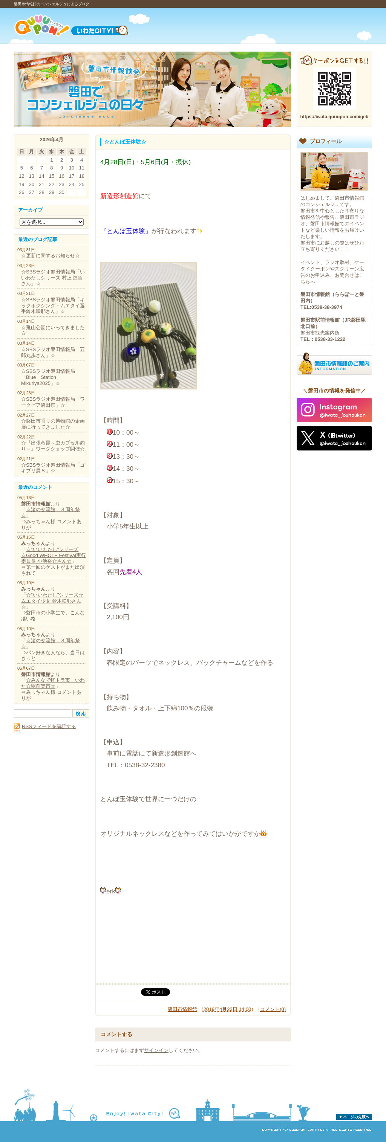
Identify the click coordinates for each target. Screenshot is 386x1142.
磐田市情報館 (182, 1009)
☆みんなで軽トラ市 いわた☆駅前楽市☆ (53, 683)
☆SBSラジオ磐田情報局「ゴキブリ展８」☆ (53, 468)
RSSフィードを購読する (45, 726)
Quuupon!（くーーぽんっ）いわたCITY (81, 25)
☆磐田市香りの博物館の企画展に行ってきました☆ (53, 424)
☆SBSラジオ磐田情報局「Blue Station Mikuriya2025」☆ (48, 377)
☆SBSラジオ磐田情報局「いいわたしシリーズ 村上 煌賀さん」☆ (53, 277)
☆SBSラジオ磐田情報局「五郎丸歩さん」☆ (53, 352)
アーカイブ (30, 210)
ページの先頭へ (354, 1117)
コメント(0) (273, 1009)
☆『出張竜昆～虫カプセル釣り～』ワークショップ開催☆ (53, 446)
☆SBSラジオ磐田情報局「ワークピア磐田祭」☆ (53, 402)
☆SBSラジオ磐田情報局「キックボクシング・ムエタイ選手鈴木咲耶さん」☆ (53, 305)
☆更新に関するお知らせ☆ (50, 255)
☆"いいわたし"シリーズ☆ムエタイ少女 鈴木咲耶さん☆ (52, 600)
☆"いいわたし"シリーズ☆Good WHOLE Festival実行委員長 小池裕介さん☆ (53, 555)
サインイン (156, 1050)
